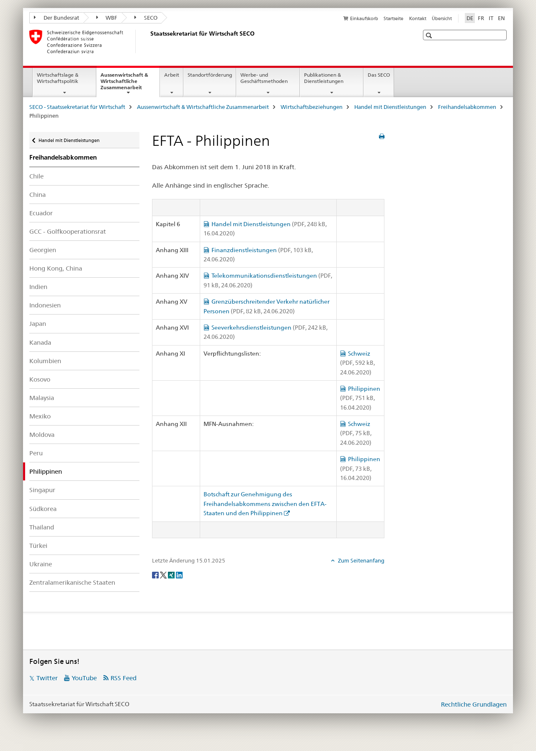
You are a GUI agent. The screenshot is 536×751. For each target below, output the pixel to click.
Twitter (47, 678)
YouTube (84, 678)
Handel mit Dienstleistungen (390, 106)
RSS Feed (124, 678)
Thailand (41, 527)
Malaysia (41, 398)
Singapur (42, 490)
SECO (145, 18)
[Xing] (172, 574)
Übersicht (442, 18)
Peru (36, 453)
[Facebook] (156, 574)
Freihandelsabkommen (467, 106)
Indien (38, 287)
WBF (107, 18)
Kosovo (39, 379)
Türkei (38, 546)
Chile (36, 176)
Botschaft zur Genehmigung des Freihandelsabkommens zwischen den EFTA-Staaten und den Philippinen (265, 503)
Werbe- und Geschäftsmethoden (264, 78)
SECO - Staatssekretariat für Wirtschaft (77, 106)
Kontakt (417, 18)
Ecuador (41, 213)
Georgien (42, 250)
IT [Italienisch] (491, 18)
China (37, 195)
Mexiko (40, 416)
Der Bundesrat (56, 18)
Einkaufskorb (364, 18)
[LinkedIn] (179, 574)
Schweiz (357, 363)
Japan (37, 324)
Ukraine (40, 564)
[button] (430, 35)
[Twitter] (164, 574)
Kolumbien (45, 361)
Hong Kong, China (55, 268)
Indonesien (45, 305)
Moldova (41, 435)
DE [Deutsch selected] (469, 18)
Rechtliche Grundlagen (474, 704)
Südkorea (43, 509)
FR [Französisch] (481, 18)
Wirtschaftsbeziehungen (312, 106)
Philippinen (360, 398)
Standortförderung (210, 75)
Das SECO (379, 75)
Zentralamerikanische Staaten (72, 582)
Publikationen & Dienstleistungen (323, 78)
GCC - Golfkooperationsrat (67, 231)
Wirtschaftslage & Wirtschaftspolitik (57, 78)
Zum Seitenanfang (360, 560)
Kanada (40, 342)
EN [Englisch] (501, 18)
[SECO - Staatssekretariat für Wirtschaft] (148, 41)
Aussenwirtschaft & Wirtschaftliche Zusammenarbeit (130, 84)
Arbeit (171, 75)
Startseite (393, 18)
